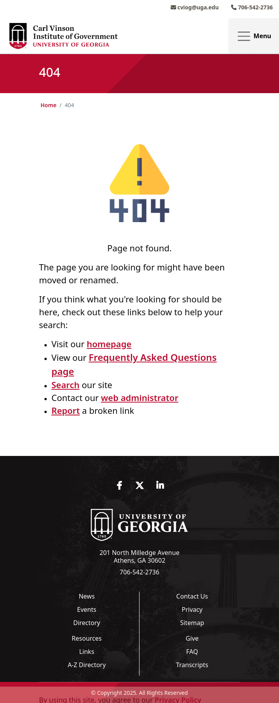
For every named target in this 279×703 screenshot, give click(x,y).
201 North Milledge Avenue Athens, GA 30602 (140, 556)
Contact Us (192, 596)
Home (49, 105)
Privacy (192, 609)
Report (65, 410)
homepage (109, 344)
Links (86, 651)
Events (86, 609)
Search (65, 384)
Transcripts (192, 665)
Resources (87, 638)
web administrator (139, 397)
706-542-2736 (252, 7)
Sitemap (192, 622)
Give (192, 638)
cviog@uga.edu (195, 7)
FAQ (192, 651)
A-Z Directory (87, 665)
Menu (253, 36)
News (87, 596)
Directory (86, 622)
